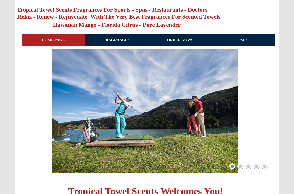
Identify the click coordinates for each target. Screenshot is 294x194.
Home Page (53, 40)
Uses (243, 40)
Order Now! (179, 40)
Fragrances (116, 40)
